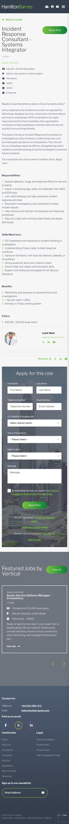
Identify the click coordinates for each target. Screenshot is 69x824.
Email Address (43, 400)
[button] (53, 663)
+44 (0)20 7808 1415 (31, 706)
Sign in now (48, 533)
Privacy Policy (30, 494)
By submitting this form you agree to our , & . (35, 492)
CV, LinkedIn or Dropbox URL (20, 416)
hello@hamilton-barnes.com (35, 710)
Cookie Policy (45, 494)
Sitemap (47, 818)
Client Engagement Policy (48, 755)
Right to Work (13, 449)
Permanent (7, 755)
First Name (12, 383)
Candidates (7, 750)
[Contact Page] (57, 6)
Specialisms (7, 766)
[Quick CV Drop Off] (47, 6)
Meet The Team (9, 771)
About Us (6, 745)
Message (11, 466)
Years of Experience (16, 433)
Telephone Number (16, 400)
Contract (6, 760)
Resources (7, 776)
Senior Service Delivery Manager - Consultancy (29, 597)
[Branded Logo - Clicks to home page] (17, 6)
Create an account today (34, 527)
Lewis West (48, 333)
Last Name (41, 383)
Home (4, 739)
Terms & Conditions (45, 739)
